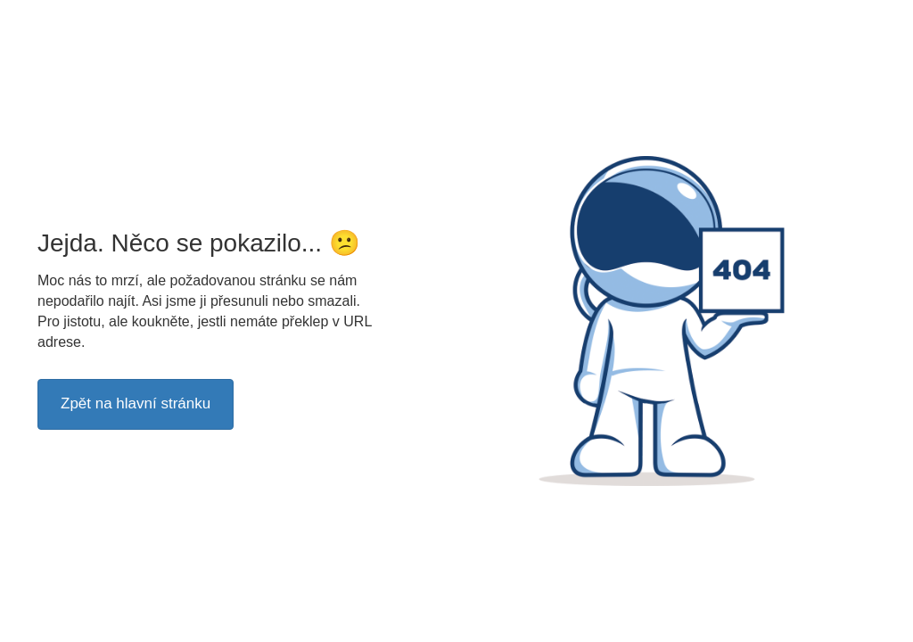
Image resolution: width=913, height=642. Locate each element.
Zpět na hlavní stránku (135, 403)
